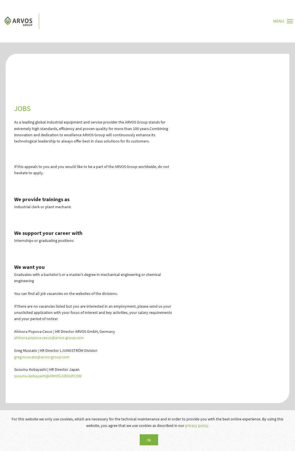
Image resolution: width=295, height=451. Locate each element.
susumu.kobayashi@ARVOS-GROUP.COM (48, 375)
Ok (149, 440)
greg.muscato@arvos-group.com (41, 356)
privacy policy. (197, 425)
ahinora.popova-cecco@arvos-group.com (49, 337)
